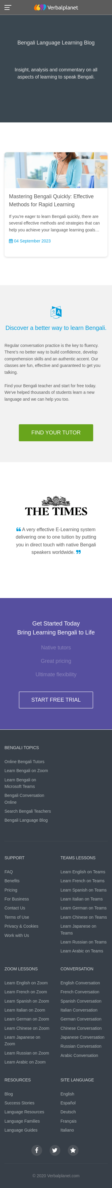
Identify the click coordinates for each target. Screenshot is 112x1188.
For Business (16, 899)
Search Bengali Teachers (27, 811)
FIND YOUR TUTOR (56, 433)
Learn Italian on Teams (82, 899)
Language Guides (21, 1130)
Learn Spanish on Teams (84, 890)
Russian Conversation (81, 1046)
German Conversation (81, 1019)
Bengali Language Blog (26, 820)
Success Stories (19, 1103)
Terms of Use (16, 917)
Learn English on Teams (83, 871)
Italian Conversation (79, 1010)
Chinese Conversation (81, 1028)
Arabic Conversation (79, 1055)
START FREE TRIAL (56, 700)
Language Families (22, 1121)
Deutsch (68, 1111)
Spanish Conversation (81, 1001)
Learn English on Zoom (26, 982)
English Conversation (80, 982)
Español (68, 1103)
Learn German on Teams (84, 908)
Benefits (12, 880)
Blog (8, 1094)
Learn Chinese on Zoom (26, 1028)
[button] (9, 7)
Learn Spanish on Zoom (26, 1001)
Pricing (10, 890)
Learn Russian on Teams (84, 942)
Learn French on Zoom (25, 991)
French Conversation (80, 991)
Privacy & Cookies (21, 926)
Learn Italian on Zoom (24, 1010)
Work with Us (16, 935)
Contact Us (14, 908)
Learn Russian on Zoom (26, 1053)
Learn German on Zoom (26, 1019)
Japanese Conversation (83, 1037)
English (67, 1094)
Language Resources (24, 1111)
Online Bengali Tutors (24, 761)
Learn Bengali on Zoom (26, 770)
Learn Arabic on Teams (82, 951)
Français (69, 1121)
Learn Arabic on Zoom (25, 1062)
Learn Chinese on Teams (84, 917)
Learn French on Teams (83, 880)
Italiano (67, 1130)
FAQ (8, 871)
